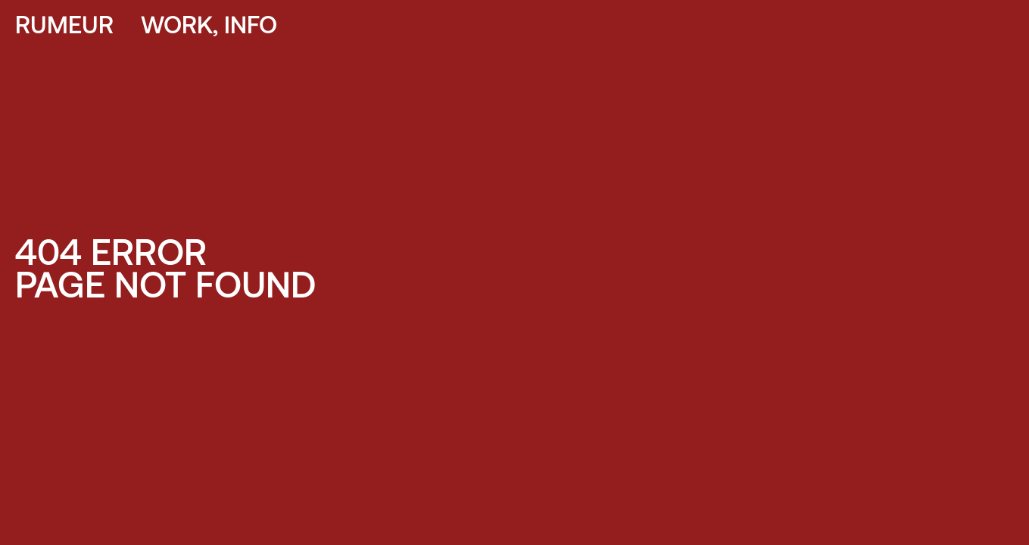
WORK (177, 27)
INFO (250, 27)
